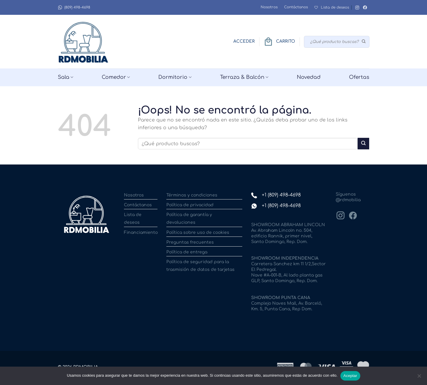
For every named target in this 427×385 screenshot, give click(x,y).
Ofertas (359, 77)
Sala (65, 77)
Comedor (116, 77)
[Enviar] (364, 42)
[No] (419, 377)
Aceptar (350, 375)
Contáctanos (296, 7)
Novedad (309, 77)
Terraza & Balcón (244, 77)
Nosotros (269, 7)
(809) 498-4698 (74, 7)
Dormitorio (174, 77)
